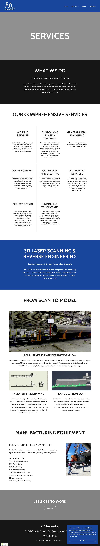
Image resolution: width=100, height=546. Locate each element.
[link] (9, 6)
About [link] (84, 6)
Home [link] (66, 6)
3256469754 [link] (50, 536)
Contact (50, 508)
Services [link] (75, 6)
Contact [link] (93, 6)
